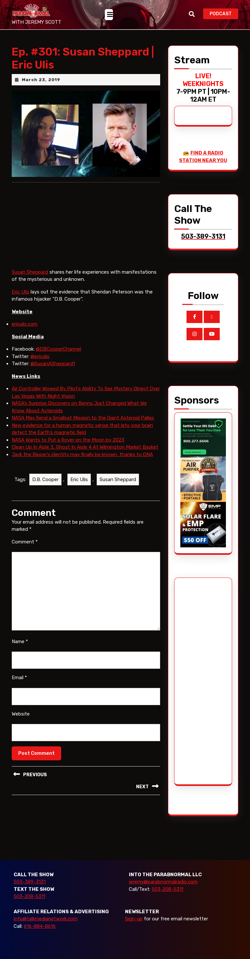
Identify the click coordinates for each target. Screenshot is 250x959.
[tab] (109, 14)
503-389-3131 (30, 882)
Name (20, 641)
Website (21, 714)
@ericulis (40, 356)
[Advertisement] (204, 681)
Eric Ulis (20, 292)
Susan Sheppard (30, 272)
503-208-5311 (29, 896)
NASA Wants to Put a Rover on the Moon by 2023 (68, 440)
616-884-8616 (40, 926)
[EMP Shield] (203, 524)
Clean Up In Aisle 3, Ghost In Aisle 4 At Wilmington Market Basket (85, 447)
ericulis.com (24, 324)
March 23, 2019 (41, 79)
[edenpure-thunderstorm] (203, 479)
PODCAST (224, 13)
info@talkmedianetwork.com (45, 919)
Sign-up (134, 919)
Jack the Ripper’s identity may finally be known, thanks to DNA (82, 454)
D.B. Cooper (45, 479)
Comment (25, 542)
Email (19, 677)
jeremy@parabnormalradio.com (163, 882)
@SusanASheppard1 (53, 364)
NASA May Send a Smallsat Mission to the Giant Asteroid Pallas (83, 418)
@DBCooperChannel (58, 349)
